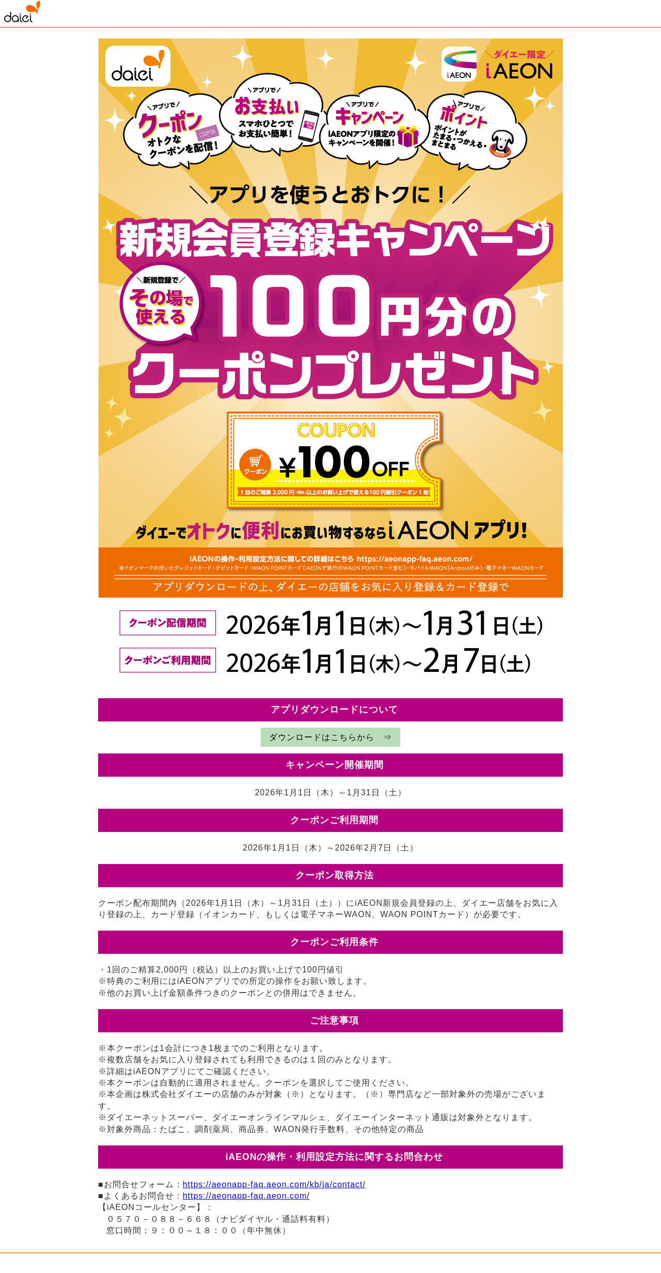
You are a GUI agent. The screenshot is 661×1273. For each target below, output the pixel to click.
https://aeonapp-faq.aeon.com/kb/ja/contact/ (274, 1184)
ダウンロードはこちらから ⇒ (330, 737)
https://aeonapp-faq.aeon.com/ (246, 1195)
